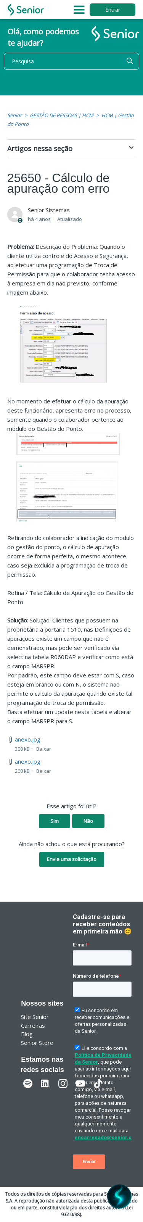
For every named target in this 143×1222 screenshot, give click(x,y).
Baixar (43, 748)
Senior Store (37, 1042)
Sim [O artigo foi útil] (54, 820)
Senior (14, 115)
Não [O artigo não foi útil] (88, 820)
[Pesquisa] (71, 61)
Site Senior (35, 1016)
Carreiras (33, 1025)
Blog (27, 1034)
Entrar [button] (112, 9)
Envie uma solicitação (71, 859)
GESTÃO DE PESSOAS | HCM (61, 115)
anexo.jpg (27, 739)
